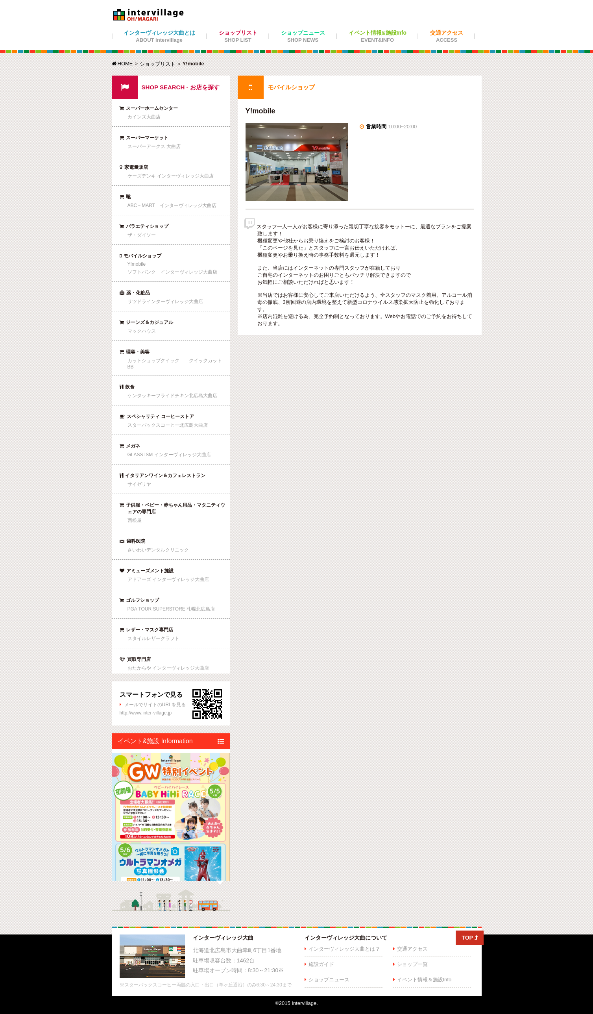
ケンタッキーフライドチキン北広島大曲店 (172, 395)
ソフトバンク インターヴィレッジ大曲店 (172, 272)
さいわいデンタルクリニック (158, 550)
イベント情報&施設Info (378, 36)
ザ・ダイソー (141, 235)
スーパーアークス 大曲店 (154, 146)
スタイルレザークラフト (153, 638)
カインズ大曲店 (144, 117)
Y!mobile (136, 264)
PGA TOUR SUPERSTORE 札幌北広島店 (171, 609)
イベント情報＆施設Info (424, 980)
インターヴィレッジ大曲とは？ (344, 949)
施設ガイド (321, 964)
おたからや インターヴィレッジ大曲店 (168, 668)
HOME (122, 64)
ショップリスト (238, 36)
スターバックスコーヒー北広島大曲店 (167, 425)
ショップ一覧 (412, 964)
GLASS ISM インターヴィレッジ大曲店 (169, 454)
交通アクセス (446, 36)
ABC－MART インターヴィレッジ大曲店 (171, 205)
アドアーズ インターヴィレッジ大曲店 (168, 579)
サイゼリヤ (139, 484)
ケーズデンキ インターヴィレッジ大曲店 (170, 176)
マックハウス (141, 331)
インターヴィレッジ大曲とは (159, 36)
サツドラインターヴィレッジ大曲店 (165, 301)
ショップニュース (303, 36)
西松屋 (134, 520)
